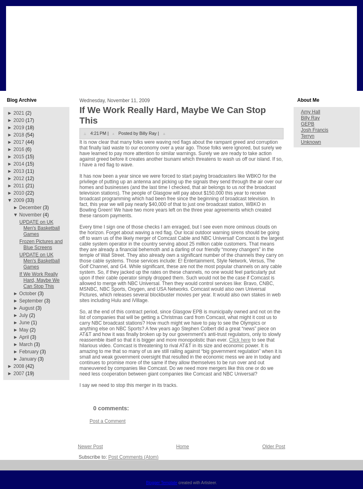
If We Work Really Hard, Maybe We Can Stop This (39, 280)
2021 (18, 113)
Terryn (307, 136)
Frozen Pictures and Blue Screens (41, 244)
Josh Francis (314, 130)
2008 (18, 366)
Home (182, 446)
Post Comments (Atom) (133, 457)
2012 (18, 178)
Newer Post (90, 446)
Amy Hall (310, 112)
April (24, 337)
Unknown (311, 142)
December (30, 207)
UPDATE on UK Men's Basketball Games (39, 228)
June (24, 322)
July (23, 315)
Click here (239, 340)
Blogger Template (161, 483)
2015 (18, 157)
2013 (18, 171)
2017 (18, 142)
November (30, 215)
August (26, 308)
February (29, 352)
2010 (18, 193)
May (24, 330)
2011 (18, 186)
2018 (18, 135)
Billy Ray (310, 118)
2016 (18, 149)
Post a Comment (107, 421)
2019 (18, 127)
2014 (18, 164)
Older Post (273, 446)
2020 (18, 120)
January (28, 359)
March (26, 344)
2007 (18, 373)
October (28, 293)
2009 (18, 200)
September (31, 301)
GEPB (307, 124)
